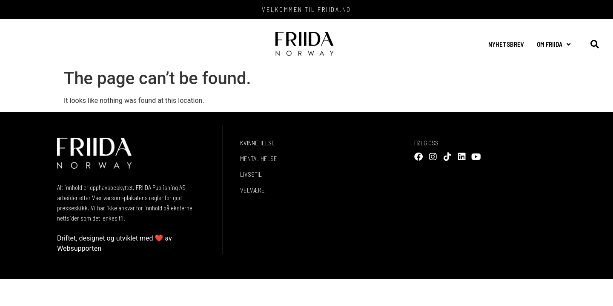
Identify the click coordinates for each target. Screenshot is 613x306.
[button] (594, 44)
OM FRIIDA (553, 44)
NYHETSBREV (506, 44)
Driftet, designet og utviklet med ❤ (110, 238)
